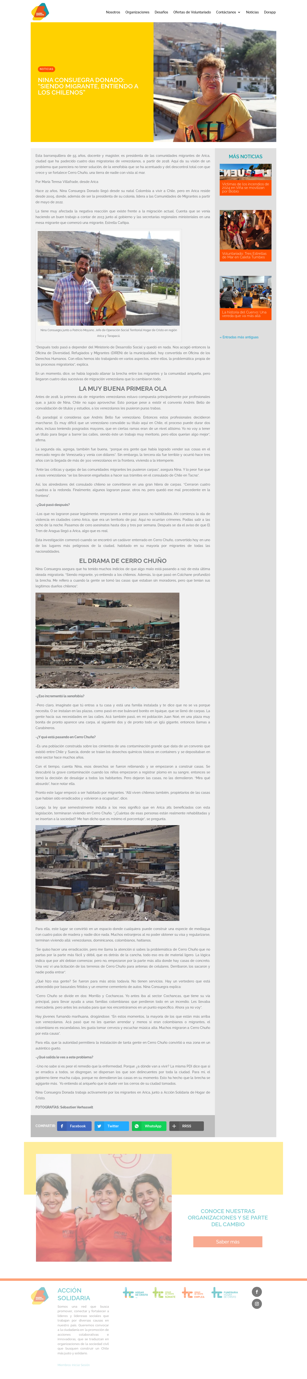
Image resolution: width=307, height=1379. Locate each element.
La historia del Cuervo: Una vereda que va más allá (244, 314)
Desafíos (161, 12)
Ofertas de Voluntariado (192, 12)
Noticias (252, 12)
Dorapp (270, 12)
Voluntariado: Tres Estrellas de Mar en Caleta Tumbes (244, 255)
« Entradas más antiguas (239, 337)
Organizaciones (137, 12)
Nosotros (113, 12)
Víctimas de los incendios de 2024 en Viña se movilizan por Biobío (245, 187)
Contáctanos (226, 12)
